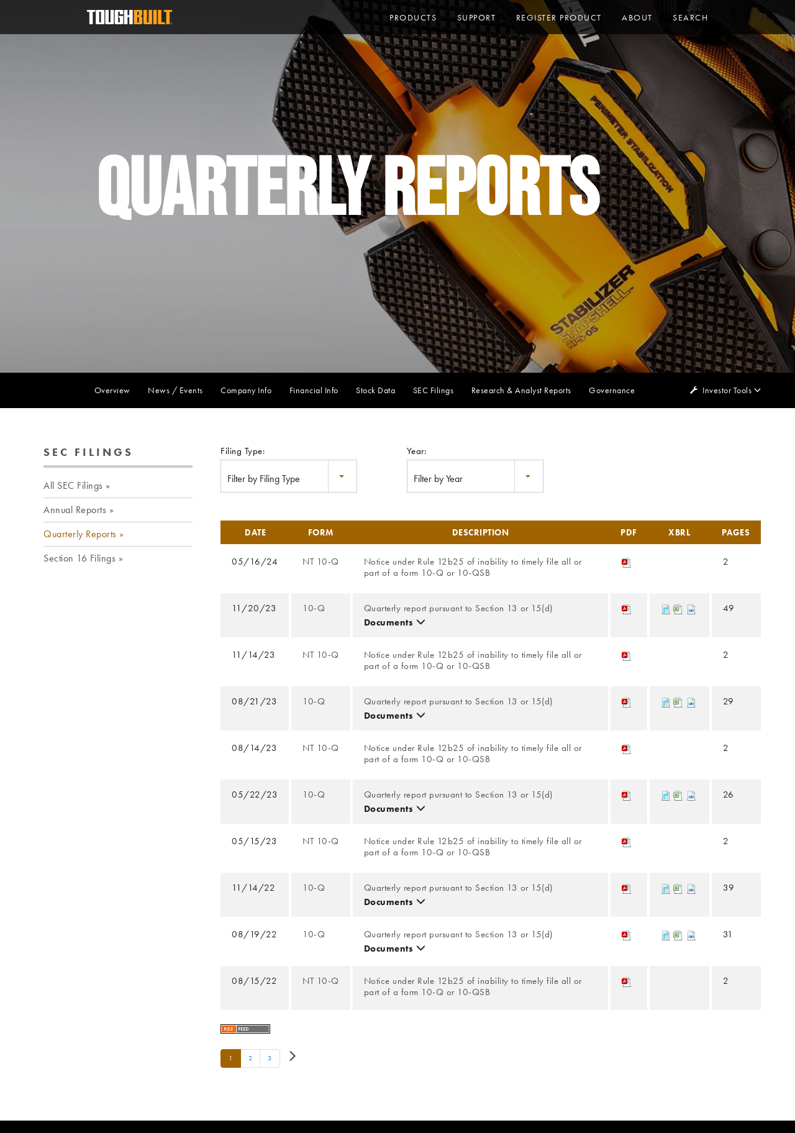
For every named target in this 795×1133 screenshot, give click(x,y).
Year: (417, 451)
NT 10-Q (320, 561)
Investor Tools (728, 390)
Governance (612, 390)
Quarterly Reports (80, 533)
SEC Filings (433, 390)
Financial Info (313, 390)
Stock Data (375, 390)
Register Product (559, 17)
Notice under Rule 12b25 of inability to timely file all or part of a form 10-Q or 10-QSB (473, 567)
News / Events (175, 390)
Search (690, 17)
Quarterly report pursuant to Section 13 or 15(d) (458, 608)
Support (476, 17)
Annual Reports (74, 509)
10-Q (313, 608)
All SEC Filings (73, 485)
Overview (112, 390)
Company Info (245, 390)
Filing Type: (242, 451)
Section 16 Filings (79, 558)
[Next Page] (292, 1057)
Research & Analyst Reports (521, 390)
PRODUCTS (413, 17)
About (637, 17)
